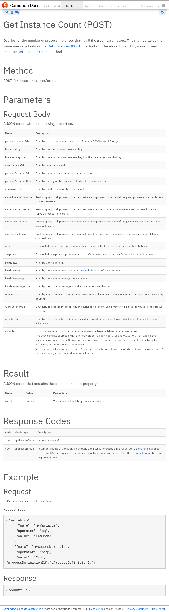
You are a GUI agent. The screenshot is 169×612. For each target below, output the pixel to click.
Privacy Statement (137, 608)
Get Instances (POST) (65, 46)
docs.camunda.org (35, 608)
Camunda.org (150, 6)
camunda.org (10, 608)
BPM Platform (71, 6)
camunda (98, 608)
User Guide (83, 270)
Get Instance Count (33, 51)
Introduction (139, 453)
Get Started (52, 6)
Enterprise (106, 6)
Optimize (90, 6)
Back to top (159, 608)
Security (122, 6)
